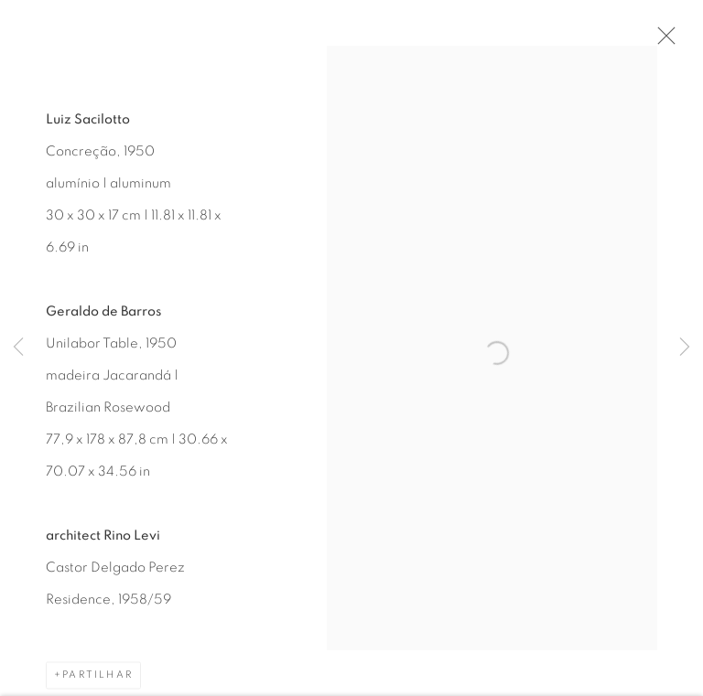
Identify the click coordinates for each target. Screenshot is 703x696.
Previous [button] (18, 348)
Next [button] (684, 348)
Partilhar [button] (97, 679)
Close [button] (663, 41)
